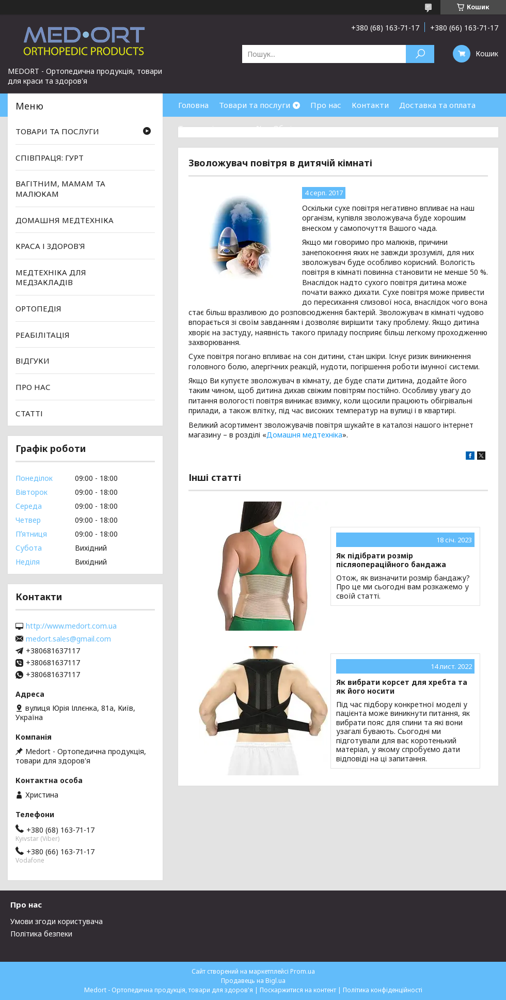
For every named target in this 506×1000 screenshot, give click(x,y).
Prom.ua (302, 971)
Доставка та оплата (437, 105)
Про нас (325, 105)
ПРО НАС (33, 387)
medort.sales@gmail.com (68, 639)
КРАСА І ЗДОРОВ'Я (50, 246)
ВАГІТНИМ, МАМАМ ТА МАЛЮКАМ (60, 188)
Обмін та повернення (314, 128)
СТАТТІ (29, 413)
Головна (193, 105)
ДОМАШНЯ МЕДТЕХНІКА (64, 219)
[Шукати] (420, 54)
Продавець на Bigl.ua (253, 980)
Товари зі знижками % (220, 128)
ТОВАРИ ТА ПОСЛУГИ (57, 131)
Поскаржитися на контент (298, 990)
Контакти (370, 105)
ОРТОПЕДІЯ (38, 308)
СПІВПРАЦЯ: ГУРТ (49, 157)
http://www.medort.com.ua (71, 626)
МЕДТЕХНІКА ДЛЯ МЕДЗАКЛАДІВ (50, 277)
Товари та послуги (254, 105)
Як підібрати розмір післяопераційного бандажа (391, 560)
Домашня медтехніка (304, 435)
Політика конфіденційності (382, 990)
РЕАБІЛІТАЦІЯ (42, 335)
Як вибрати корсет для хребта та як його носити (401, 687)
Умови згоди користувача (56, 921)
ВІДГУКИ (32, 360)
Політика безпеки (41, 934)
